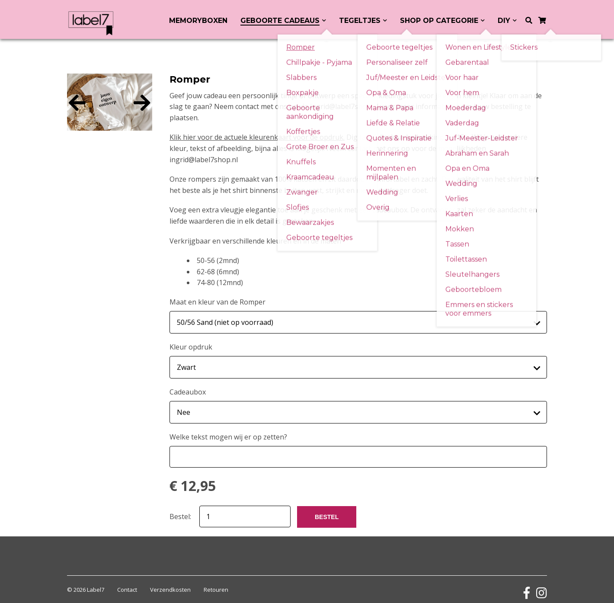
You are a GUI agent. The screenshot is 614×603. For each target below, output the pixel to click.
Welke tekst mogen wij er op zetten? (228, 430)
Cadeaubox (187, 387)
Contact (127, 583)
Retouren (216, 583)
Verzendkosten (170, 583)
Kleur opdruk (190, 345)
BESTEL (327, 510)
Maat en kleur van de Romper (217, 302)
